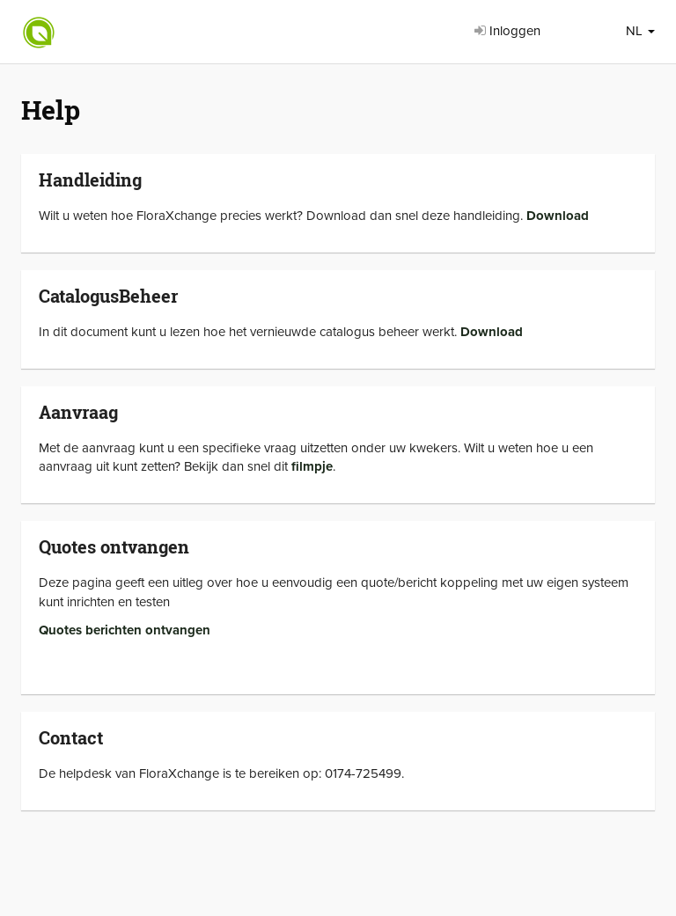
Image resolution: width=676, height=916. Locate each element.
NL (640, 31)
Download (557, 216)
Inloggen (507, 31)
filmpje (312, 466)
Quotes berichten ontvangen (124, 630)
